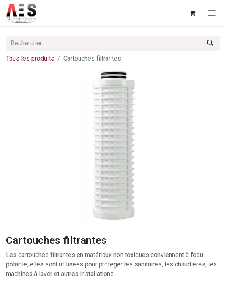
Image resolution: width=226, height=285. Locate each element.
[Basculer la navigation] (211, 13)
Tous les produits (30, 58)
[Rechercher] (210, 43)
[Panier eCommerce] (192, 13)
